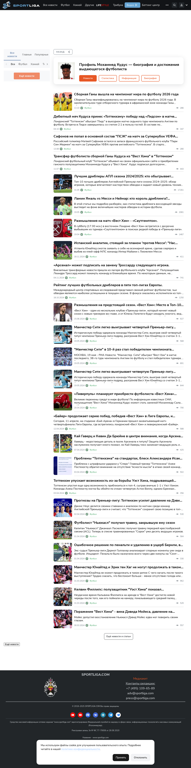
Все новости (50, 5)
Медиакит (140, 679)
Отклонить (140, 757)
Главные (27, 54)
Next (47, 64)
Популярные (41, 54)
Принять (121, 757)
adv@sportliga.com (140, 693)
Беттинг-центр (151, 5)
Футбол (65, 5)
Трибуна (118, 5)
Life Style (102, 5)
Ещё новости (26, 76)
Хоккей (77, 5)
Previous (6, 64)
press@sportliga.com (140, 698)
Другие (89, 5)
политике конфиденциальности (80, 749)
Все (13, 64)
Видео (130, 5)
